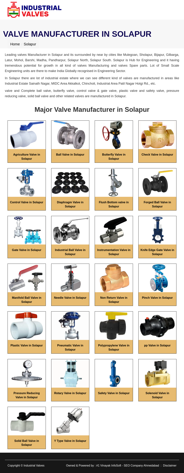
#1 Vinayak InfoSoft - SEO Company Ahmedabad (127, 465)
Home (15, 44)
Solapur (30, 44)
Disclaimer (169, 465)
